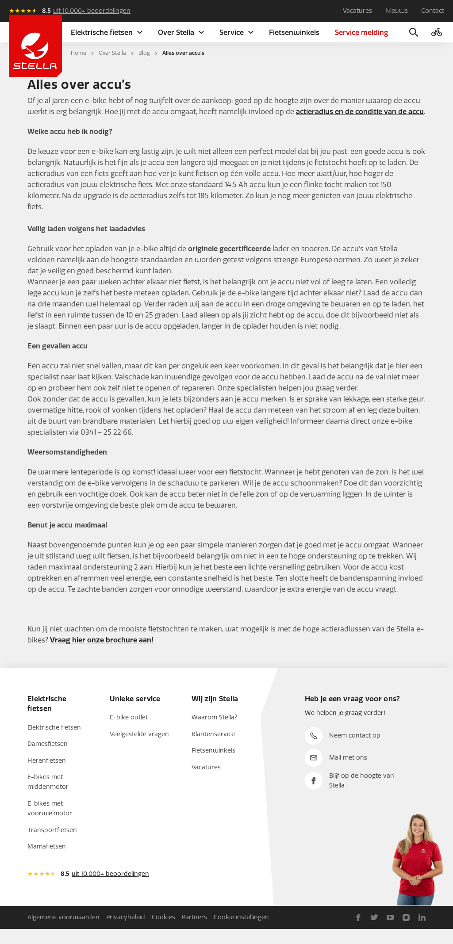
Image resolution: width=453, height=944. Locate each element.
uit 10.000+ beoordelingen (92, 11)
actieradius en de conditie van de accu (360, 126)
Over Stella (112, 68)
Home (78, 68)
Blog (144, 68)
